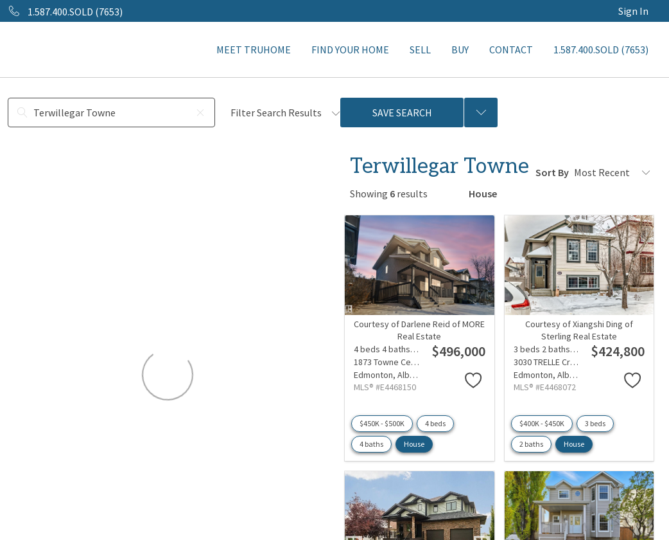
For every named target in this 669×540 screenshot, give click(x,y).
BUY (460, 49)
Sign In (633, 10)
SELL (420, 49)
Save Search (402, 112)
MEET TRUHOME (253, 49)
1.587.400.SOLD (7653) (600, 49)
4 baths (371, 444)
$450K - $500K (382, 423)
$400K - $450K (541, 423)
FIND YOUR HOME (350, 49)
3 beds (595, 423)
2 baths (531, 444)
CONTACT (511, 49)
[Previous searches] (481, 112)
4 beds (435, 423)
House (414, 444)
